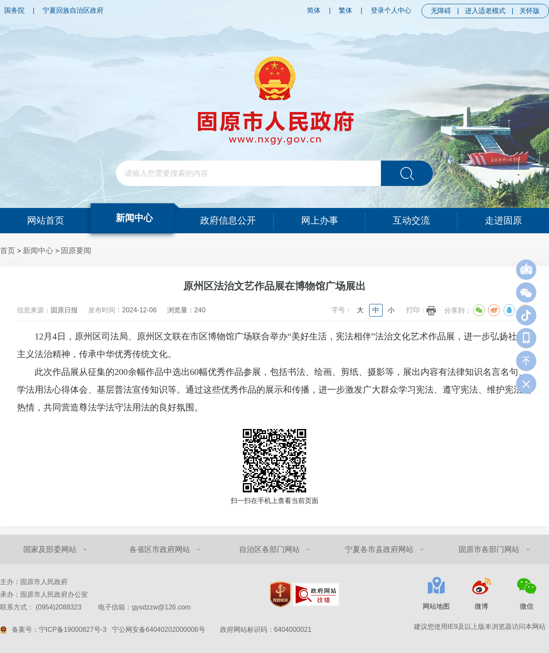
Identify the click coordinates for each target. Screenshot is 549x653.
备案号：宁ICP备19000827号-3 (59, 629)
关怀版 (529, 10)
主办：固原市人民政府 (34, 581)
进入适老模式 (485, 10)
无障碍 (441, 10)
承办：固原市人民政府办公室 (44, 594)
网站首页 (45, 220)
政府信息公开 (228, 220)
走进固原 (503, 220)
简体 (314, 10)
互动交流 (411, 220)
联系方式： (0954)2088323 (95, 607)
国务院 (14, 10)
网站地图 (436, 606)
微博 (481, 606)
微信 (526, 606)
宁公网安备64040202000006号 (158, 629)
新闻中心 (134, 218)
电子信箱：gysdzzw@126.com (144, 607)
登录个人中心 (391, 10)
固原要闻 (76, 250)
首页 (7, 250)
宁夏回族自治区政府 (73, 10)
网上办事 (319, 220)
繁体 (345, 10)
